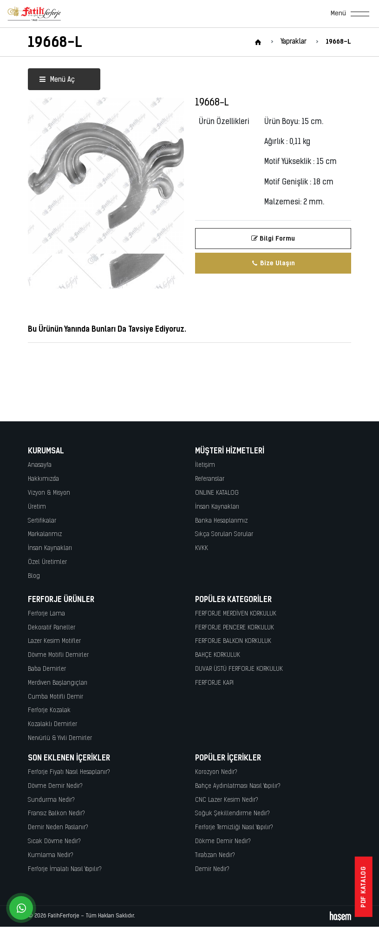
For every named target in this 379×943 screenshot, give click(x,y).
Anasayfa (40, 465)
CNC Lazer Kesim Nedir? (226, 800)
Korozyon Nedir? (216, 772)
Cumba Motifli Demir (55, 697)
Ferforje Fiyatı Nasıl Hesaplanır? (69, 772)
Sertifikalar (42, 520)
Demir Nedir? (212, 869)
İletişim (205, 465)
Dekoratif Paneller (51, 627)
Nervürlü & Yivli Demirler (60, 738)
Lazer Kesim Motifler (54, 641)
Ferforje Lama (46, 613)
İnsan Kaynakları (50, 548)
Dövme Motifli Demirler (58, 655)
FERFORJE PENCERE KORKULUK (234, 627)
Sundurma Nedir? (51, 800)
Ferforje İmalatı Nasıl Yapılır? (65, 869)
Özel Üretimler (47, 562)
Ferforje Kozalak (49, 710)
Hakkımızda (43, 479)
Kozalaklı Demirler (52, 724)
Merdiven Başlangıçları (57, 683)
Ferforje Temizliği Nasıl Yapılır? (234, 827)
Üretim (37, 507)
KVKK (201, 548)
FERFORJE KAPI (214, 683)
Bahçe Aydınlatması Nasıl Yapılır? (238, 786)
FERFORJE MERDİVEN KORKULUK (235, 613)
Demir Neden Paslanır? (58, 827)
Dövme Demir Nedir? (55, 786)
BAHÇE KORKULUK (217, 655)
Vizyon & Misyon (49, 493)
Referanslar (209, 479)
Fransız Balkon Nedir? (56, 813)
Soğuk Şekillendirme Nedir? (232, 813)
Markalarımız (45, 534)
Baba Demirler (47, 669)
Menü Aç (57, 80)
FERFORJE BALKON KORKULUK (233, 641)
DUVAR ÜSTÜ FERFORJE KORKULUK (239, 669)
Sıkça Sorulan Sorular (224, 534)
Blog (34, 576)
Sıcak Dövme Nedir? (54, 841)
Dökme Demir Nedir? (223, 841)
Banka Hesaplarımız (221, 520)
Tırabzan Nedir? (215, 855)
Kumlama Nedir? (50, 855)
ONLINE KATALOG (217, 493)
